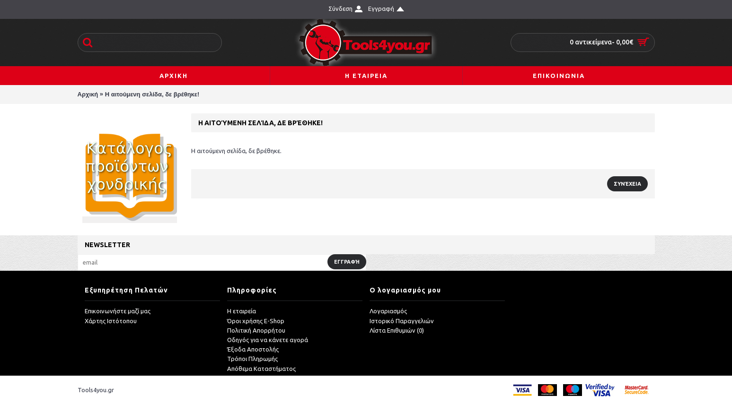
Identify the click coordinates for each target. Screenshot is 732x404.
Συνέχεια (627, 184)
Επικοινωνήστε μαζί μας (117, 311)
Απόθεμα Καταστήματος (261, 368)
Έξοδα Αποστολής (253, 349)
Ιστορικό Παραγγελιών (402, 321)
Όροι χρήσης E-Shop (255, 321)
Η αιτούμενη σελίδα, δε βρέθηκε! (152, 94)
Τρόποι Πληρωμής (252, 359)
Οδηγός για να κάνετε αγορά (267, 339)
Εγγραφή (347, 262)
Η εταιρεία (241, 311)
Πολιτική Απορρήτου (256, 330)
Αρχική (88, 94)
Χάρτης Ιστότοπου (111, 321)
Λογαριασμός (388, 311)
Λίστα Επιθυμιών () (397, 330)
